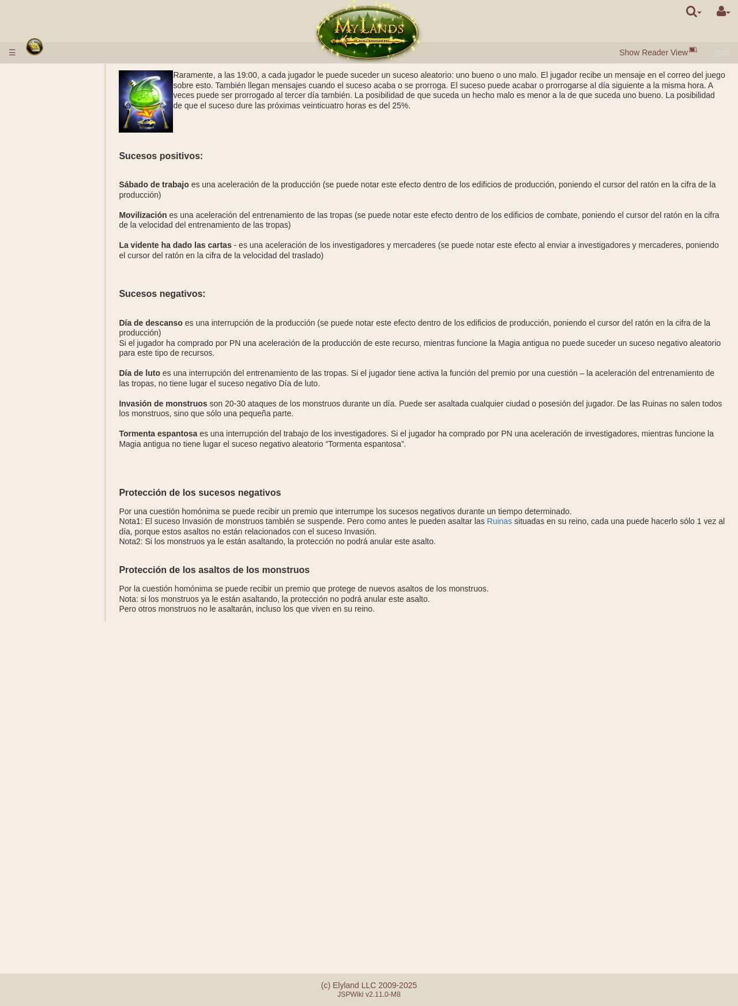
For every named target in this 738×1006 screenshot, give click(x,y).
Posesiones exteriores (71, 313)
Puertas (68, 192)
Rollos (43, 727)
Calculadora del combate (99, 515)
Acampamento (81, 535)
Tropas (45, 222)
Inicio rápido (56, 111)
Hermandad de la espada (79, 858)
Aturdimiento (54, 757)
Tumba (67, 394)
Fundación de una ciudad (100, 576)
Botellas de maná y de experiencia (72, 742)
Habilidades (54, 636)
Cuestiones (52, 878)
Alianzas (47, 767)
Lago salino (75, 343)
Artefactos (51, 717)
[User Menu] (723, 11)
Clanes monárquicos (92, 797)
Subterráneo (55, 363)
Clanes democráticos (92, 807)
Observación (77, 585)
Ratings (68, 464)
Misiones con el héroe (74, 525)
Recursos (49, 152)
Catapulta (72, 827)
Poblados (71, 141)
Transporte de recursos (96, 596)
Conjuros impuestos (90, 686)
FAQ (40, 915)
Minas (65, 333)
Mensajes (49, 888)
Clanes (44, 787)
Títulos (67, 454)
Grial (63, 354)
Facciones (73, 475)
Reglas (44, 75)
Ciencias (47, 253)
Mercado (70, 202)
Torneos (46, 848)
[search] (694, 11)
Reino (43, 303)
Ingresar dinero (59, 85)
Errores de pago (60, 925)
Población (49, 172)
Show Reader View (653, 52)
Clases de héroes (63, 626)
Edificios (48, 182)
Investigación (78, 565)
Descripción (76, 233)
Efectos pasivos (83, 646)
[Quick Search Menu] (694, 11)
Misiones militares (66, 444)
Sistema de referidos (69, 935)
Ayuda (66, 495)
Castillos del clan (64, 818)
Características (81, 242)
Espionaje (73, 555)
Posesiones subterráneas (77, 374)
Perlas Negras (80, 162)
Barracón (71, 384)
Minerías (70, 323)
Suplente (70, 777)
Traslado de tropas (88, 606)
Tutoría (44, 838)
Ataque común (81, 484)
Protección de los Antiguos (84, 434)
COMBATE (74, 505)
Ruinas (553, 521)
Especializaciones (87, 293)
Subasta (69, 212)
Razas (43, 121)
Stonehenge (54, 424)
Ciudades (50, 132)
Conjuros (49, 656)
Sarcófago (73, 404)
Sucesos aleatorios (66, 868)
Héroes (45, 616)
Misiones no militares (73, 545)
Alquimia (70, 283)
